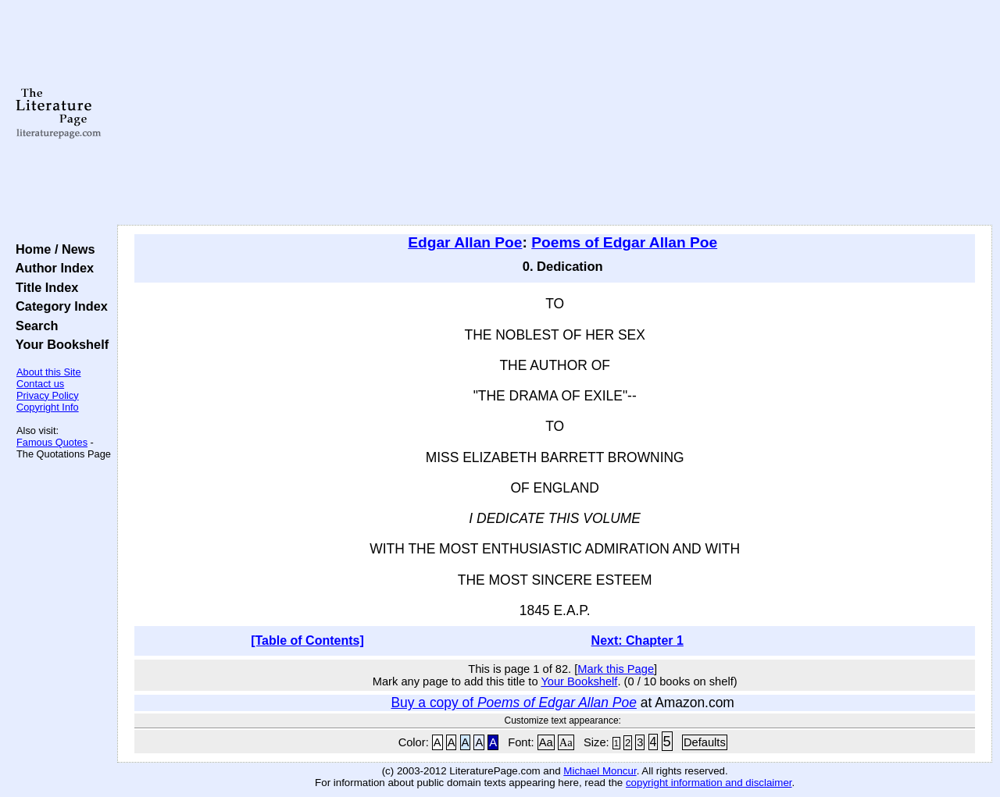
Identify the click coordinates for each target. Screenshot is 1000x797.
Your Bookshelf (59, 344)
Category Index (58, 306)
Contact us (40, 384)
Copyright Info (47, 407)
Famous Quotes (52, 442)
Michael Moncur (599, 771)
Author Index (51, 268)
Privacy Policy (47, 395)
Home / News (52, 249)
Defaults (705, 742)
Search (33, 325)
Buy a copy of (513, 702)
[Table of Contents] (307, 640)
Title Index (43, 287)
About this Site (48, 372)
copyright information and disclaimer (709, 782)
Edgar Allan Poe (465, 242)
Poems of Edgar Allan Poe (624, 242)
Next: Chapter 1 (637, 640)
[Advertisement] (555, 113)
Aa (546, 742)
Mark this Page (615, 669)
